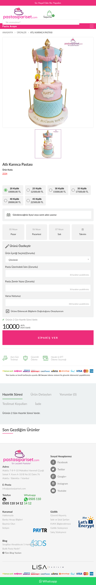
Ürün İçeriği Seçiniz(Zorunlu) (20, 253)
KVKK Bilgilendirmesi (60, 523)
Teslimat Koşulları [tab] (14, 404)
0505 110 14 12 (12, 503)
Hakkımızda (8, 515)
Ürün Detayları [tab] (41, 394)
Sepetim (47, 14)
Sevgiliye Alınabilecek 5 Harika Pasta (19, 544)
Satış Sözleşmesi (58, 532)
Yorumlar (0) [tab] (68, 394)
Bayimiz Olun (8, 523)
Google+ (58, 476)
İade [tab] (38, 404)
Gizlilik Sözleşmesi (59, 528)
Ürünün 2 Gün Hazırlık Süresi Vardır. (20, 319)
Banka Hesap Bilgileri (12, 519)
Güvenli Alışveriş (58, 515)
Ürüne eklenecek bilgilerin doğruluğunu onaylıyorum (37, 311)
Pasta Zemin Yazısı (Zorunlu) (19, 281)
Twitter (57, 469)
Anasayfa (7, 32)
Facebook (59, 462)
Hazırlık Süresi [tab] (12, 394)
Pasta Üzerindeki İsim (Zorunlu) (21, 266)
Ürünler (21, 32)
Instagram (59, 483)
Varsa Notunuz (13, 295)
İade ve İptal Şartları (59, 519)
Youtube (58, 491)
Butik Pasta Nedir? (11, 548)
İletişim (5, 528)
